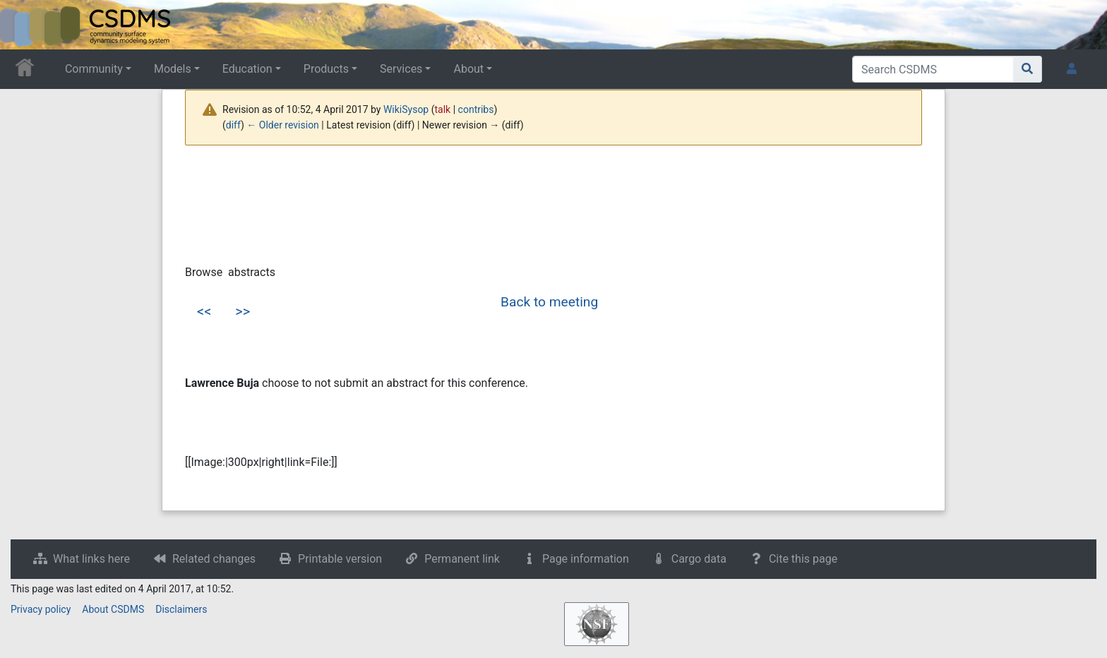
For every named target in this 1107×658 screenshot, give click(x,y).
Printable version (340, 559)
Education (247, 69)
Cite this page (803, 559)
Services (401, 69)
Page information (585, 559)
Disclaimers (181, 609)
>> (242, 311)
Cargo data (698, 559)
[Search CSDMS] (933, 69)
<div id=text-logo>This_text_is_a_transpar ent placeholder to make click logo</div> (22, 25)
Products (326, 69)
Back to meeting (549, 302)
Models (172, 69)
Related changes (214, 559)
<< (204, 311)
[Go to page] (1027, 69)
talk (443, 109)
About (468, 69)
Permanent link (462, 559)
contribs (476, 109)
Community (94, 69)
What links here (91, 559)
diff (233, 125)
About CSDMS (113, 609)
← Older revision (282, 125)
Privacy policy (41, 609)
